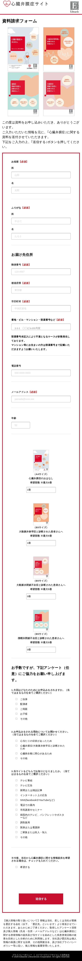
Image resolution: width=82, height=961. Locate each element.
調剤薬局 (25, 822)
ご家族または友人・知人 (33, 832)
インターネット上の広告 (33, 795)
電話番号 (16, 365)
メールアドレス (24, 392)
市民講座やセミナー (31, 809)
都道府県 (21, 283)
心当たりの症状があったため (36, 741)
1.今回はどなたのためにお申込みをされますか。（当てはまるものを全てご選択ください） (40, 691)
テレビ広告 (26, 785)
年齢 (13, 418)
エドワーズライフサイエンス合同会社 (74, 7)
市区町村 (21, 301)
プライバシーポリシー (22, 955)
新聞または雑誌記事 (31, 790)
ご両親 (24, 709)
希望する (25, 867)
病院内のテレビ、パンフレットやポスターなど (42, 816)
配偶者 (24, 704)
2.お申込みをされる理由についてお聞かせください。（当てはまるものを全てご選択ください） (40, 733)
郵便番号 (21, 264)
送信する (41, 898)
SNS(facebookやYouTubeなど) (37, 800)
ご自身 (24, 699)
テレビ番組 (26, 780)
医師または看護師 (30, 827)
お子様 (24, 713)
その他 (24, 718)
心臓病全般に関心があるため (36, 753)
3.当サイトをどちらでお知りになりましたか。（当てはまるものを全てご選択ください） (40, 772)
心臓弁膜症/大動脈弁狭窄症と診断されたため (42, 747)
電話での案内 (27, 805)
